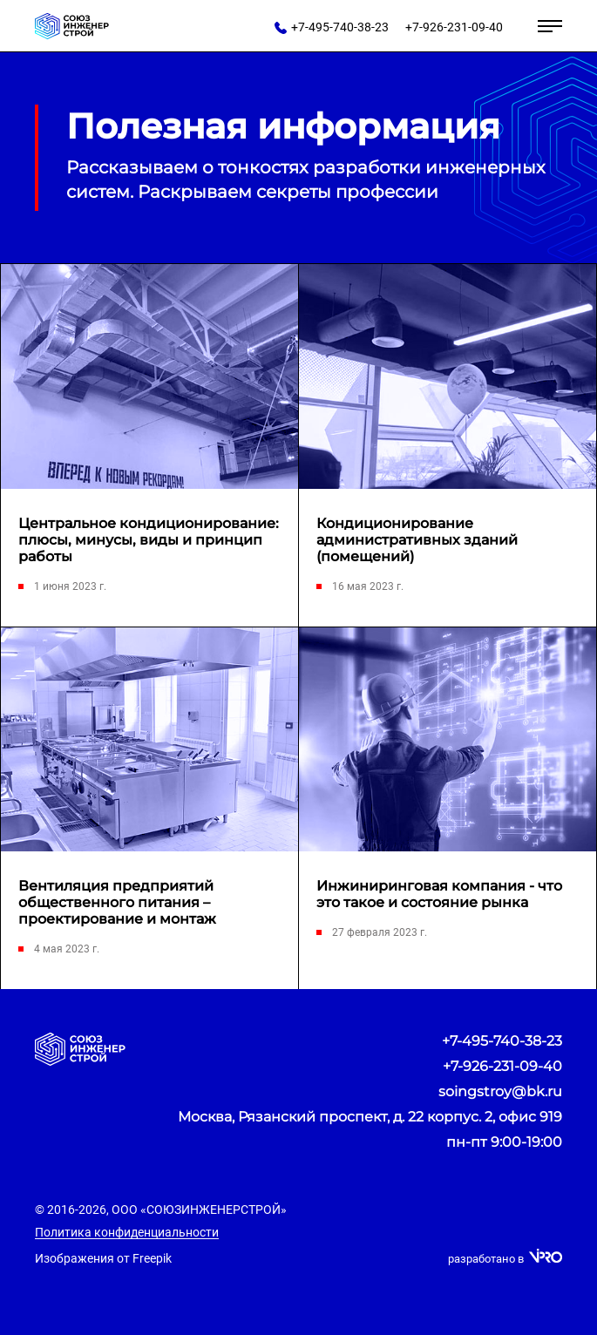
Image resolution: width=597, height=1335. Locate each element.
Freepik (152, 1258)
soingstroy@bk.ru (500, 1091)
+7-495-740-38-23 (502, 1041)
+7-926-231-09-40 (502, 1066)
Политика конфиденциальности (127, 1232)
